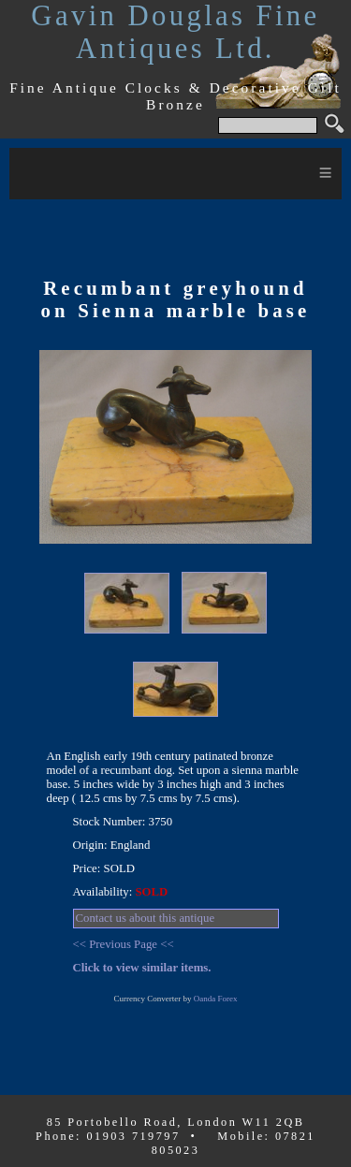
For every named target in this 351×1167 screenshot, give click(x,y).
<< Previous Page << (123, 944)
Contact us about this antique (145, 918)
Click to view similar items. (142, 967)
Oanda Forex (216, 998)
